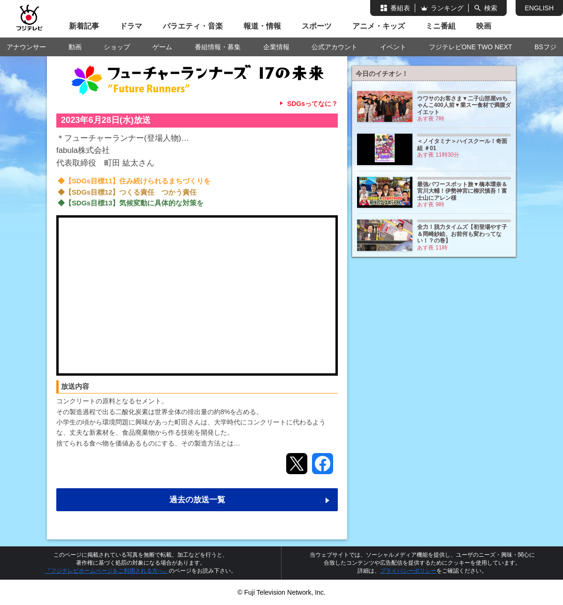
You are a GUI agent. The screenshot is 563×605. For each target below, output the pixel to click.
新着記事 (84, 26)
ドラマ (131, 26)
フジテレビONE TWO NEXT (470, 47)
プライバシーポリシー (408, 570)
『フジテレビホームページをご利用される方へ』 (107, 570)
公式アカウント (335, 47)
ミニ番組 (441, 26)
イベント (393, 47)
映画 (483, 26)
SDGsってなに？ (312, 103)
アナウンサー (26, 47)
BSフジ (545, 47)
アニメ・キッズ (378, 26)
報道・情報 (262, 26)
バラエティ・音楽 (193, 26)
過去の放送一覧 (197, 499)
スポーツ (317, 26)
